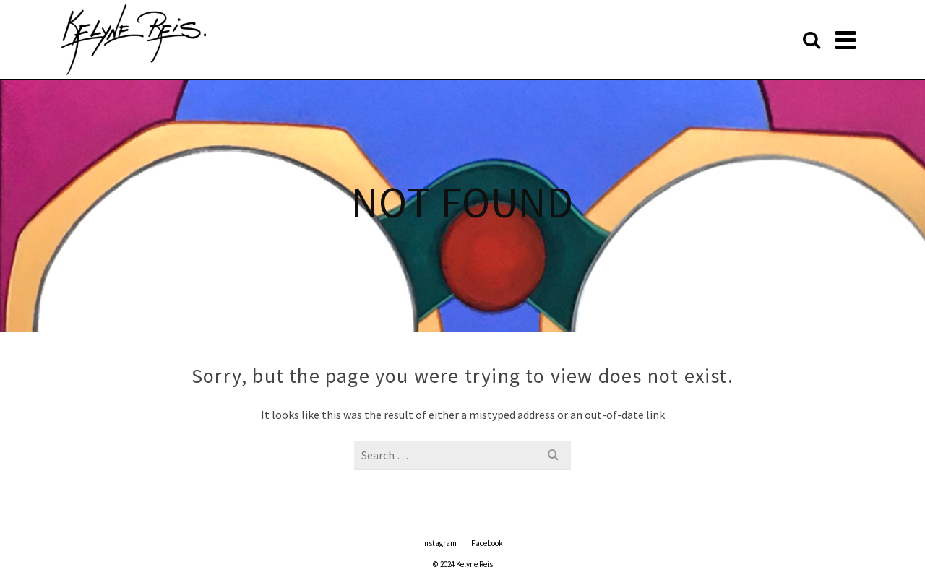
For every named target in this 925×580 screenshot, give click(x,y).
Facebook (487, 543)
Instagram (439, 543)
